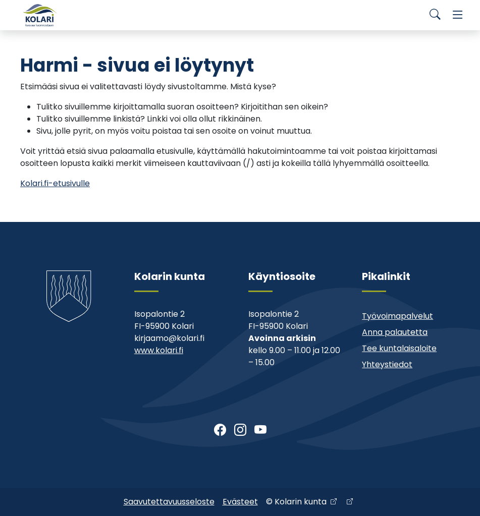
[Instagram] (240, 430)
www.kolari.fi (158, 350)
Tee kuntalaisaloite (399, 348)
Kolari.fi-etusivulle (55, 183)
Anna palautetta (395, 332)
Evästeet (240, 501)
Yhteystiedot (387, 364)
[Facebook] (220, 430)
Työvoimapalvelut (397, 316)
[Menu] (458, 15)
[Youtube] (260, 430)
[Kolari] (40, 15)
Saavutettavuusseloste (169, 501)
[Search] (435, 15)
